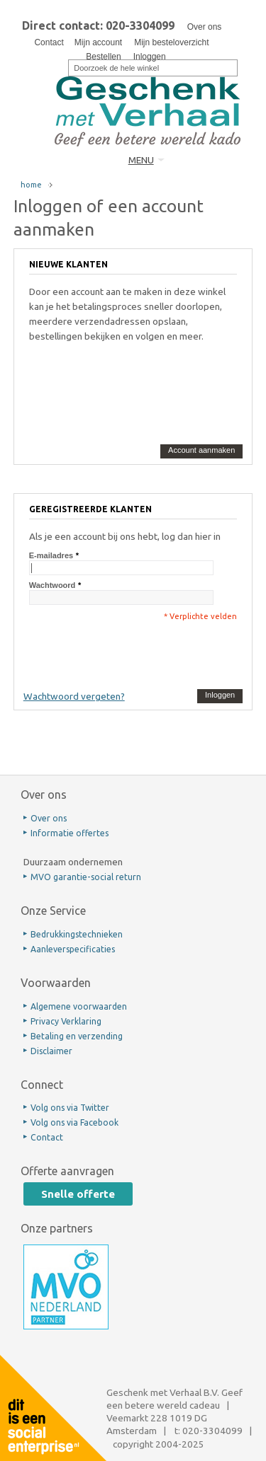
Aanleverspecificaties (73, 949)
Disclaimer (51, 1051)
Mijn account (98, 42)
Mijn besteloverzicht (171, 42)
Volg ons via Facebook (74, 1122)
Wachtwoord (52, 585)
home (31, 184)
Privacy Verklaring (66, 1021)
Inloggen (149, 57)
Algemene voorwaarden (79, 1006)
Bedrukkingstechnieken (77, 934)
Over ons (204, 27)
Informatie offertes (70, 833)
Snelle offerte (78, 1194)
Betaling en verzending (77, 1036)
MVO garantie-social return (86, 877)
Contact (48, 42)
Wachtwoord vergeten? (74, 696)
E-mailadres (51, 555)
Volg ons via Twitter (70, 1107)
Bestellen (103, 57)
